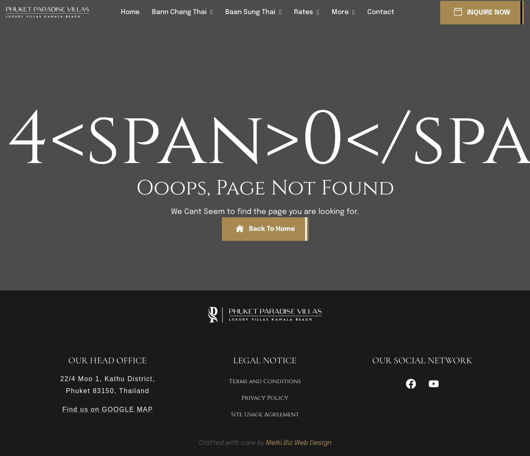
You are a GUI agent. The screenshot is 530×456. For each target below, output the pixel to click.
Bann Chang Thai (179, 12)
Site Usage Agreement (265, 414)
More (340, 12)
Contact (380, 12)
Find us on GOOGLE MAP (107, 409)
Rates (303, 12)
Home (130, 12)
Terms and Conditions (265, 381)
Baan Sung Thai (250, 12)
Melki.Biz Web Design (299, 442)
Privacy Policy (264, 398)
